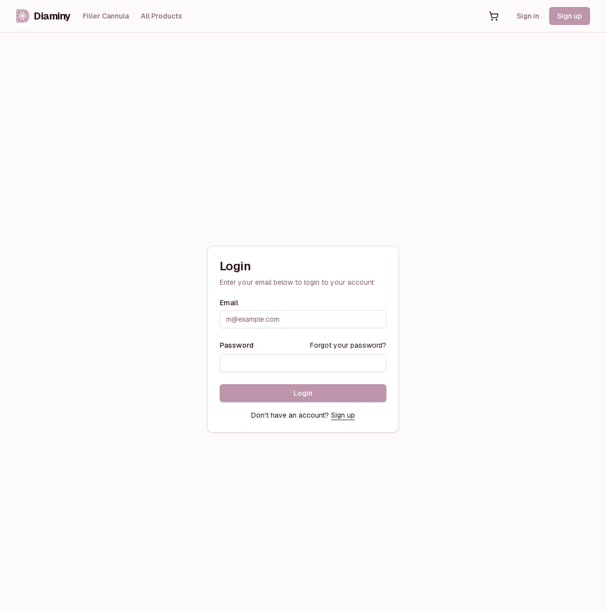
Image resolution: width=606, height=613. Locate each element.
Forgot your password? (348, 345)
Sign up (569, 15)
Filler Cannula (106, 15)
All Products (161, 15)
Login (303, 393)
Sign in (528, 15)
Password (237, 345)
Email (229, 302)
